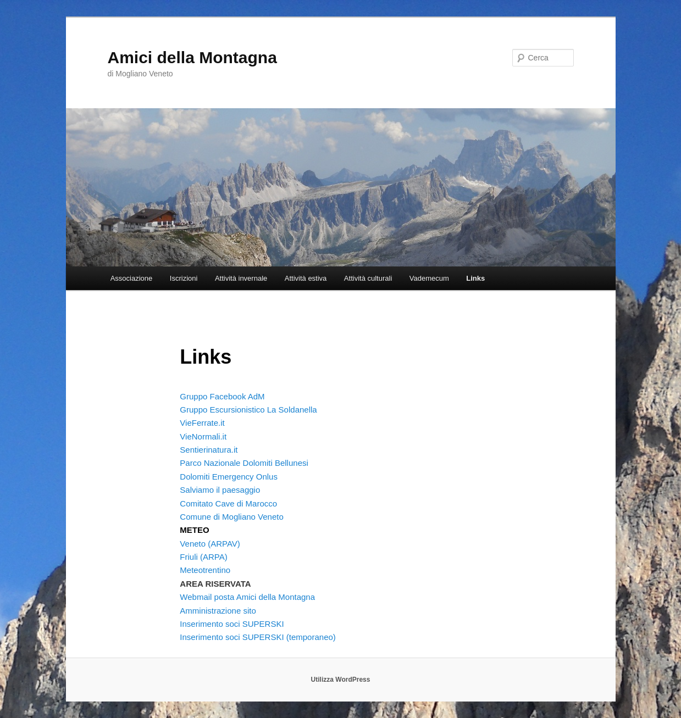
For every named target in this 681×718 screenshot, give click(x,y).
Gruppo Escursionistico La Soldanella (248, 409)
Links (475, 278)
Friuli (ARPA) (203, 556)
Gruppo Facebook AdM (222, 396)
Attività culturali (368, 278)
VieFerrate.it (202, 422)
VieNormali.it (203, 436)
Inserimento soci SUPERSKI (232, 623)
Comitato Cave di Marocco (228, 503)
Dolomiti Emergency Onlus (229, 476)
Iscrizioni (184, 278)
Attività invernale (241, 278)
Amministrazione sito (218, 610)
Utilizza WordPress (340, 679)
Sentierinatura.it (208, 449)
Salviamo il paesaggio (220, 489)
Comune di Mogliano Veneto (231, 516)
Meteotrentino (205, 570)
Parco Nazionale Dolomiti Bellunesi (244, 462)
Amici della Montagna (192, 57)
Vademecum (429, 278)
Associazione (131, 278)
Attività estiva (306, 278)
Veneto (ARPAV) (210, 543)
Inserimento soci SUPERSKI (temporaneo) (257, 637)
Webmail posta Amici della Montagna (247, 597)
